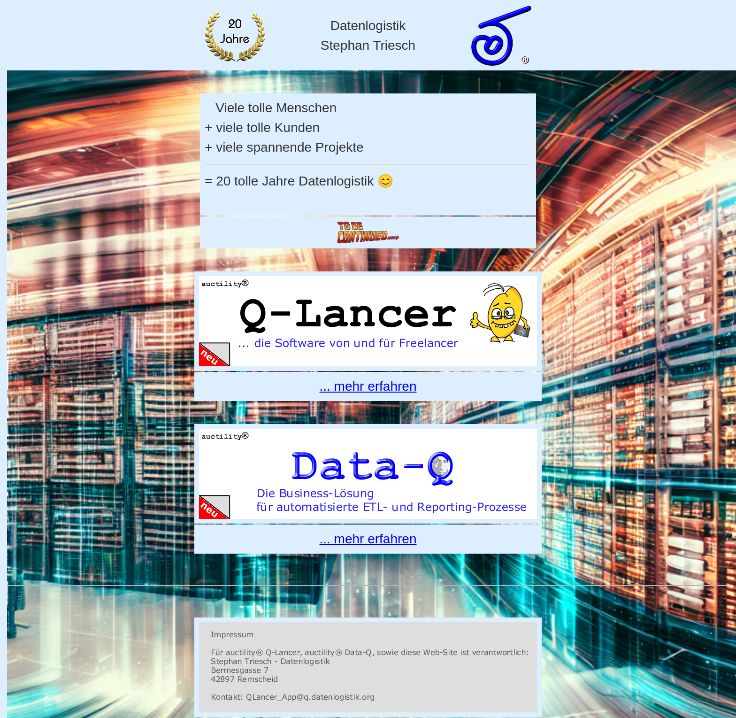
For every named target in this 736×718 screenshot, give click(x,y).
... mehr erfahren (368, 386)
